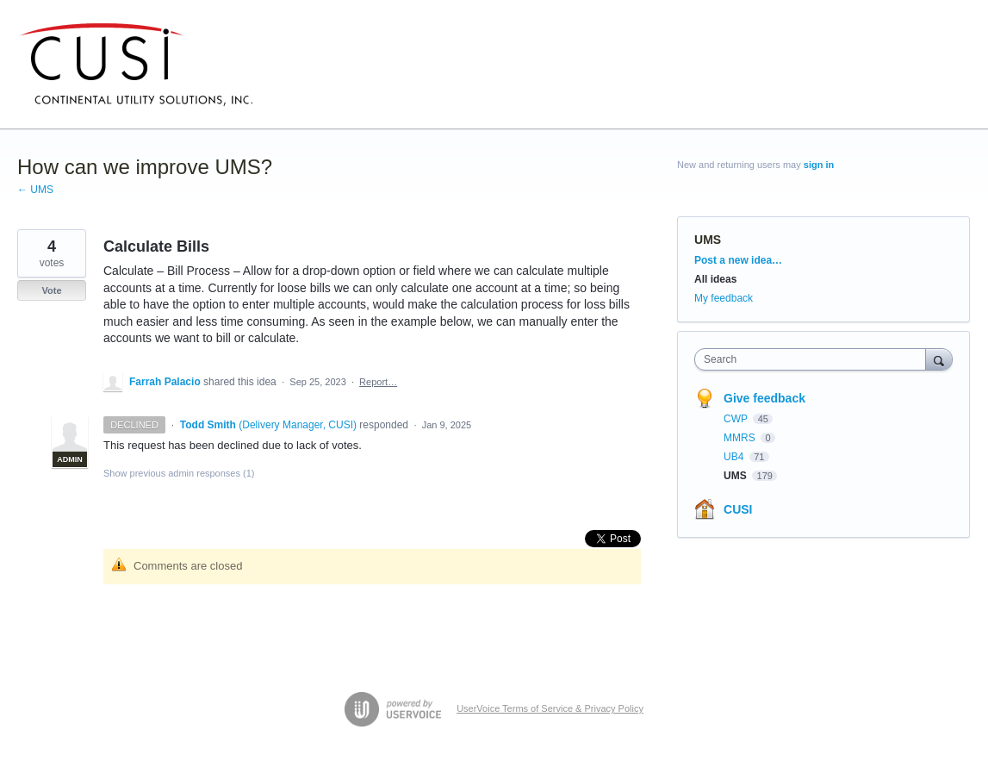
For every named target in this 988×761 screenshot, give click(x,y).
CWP (737, 419)
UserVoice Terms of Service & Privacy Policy (550, 708)
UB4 (735, 457)
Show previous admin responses (178, 473)
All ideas (715, 279)
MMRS (741, 438)
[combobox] (814, 359)
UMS (707, 239)
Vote (51, 290)
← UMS (35, 190)
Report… (378, 382)
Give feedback (764, 398)
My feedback (723, 298)
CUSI (738, 509)
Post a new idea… (738, 260)
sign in (819, 164)
